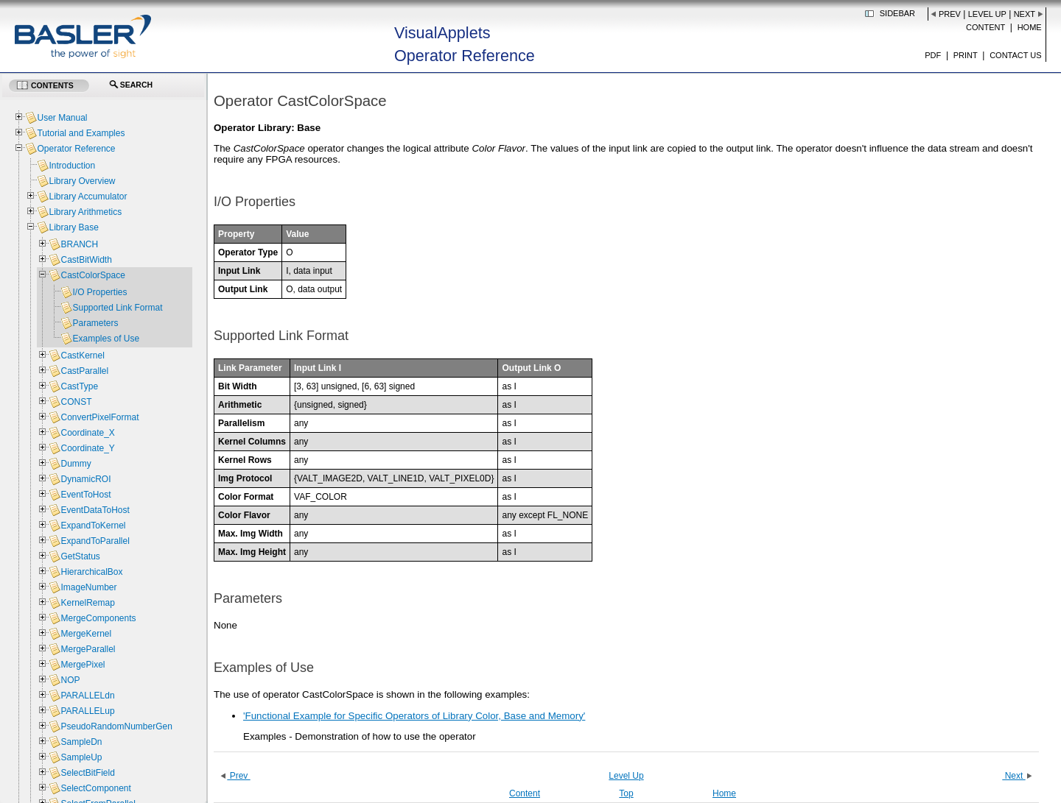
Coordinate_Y (87, 448)
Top (626, 793)
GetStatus (79, 556)
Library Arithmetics (85, 212)
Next (1024, 14)
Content (985, 27)
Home (1030, 27)
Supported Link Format (117, 308)
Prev (950, 14)
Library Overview (82, 181)
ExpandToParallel (94, 541)
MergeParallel (87, 649)
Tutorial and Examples (81, 133)
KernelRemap (87, 603)
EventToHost (85, 494)
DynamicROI (85, 479)
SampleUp (81, 757)
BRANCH (79, 244)
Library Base (73, 227)
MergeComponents (98, 618)
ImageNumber (88, 587)
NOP (70, 680)
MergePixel (82, 664)
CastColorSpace (92, 275)
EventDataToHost (94, 510)
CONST (75, 402)
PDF (933, 55)
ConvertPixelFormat (99, 417)
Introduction (72, 165)
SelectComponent (95, 788)
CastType (79, 386)
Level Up (987, 14)
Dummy (75, 464)
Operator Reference (76, 149)
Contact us (1016, 55)
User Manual (62, 118)
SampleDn (81, 742)
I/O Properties (99, 292)
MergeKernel (85, 634)
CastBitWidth (85, 260)
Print (965, 55)
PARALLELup (87, 711)
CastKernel (82, 355)
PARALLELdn (87, 695)
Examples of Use (105, 338)
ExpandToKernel (92, 525)
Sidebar (897, 13)
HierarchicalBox (91, 572)
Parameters (95, 323)
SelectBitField (87, 773)
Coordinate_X (87, 433)
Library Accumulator (88, 196)
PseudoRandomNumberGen (116, 726)
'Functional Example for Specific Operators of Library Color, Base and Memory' (414, 715)
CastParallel (84, 371)
